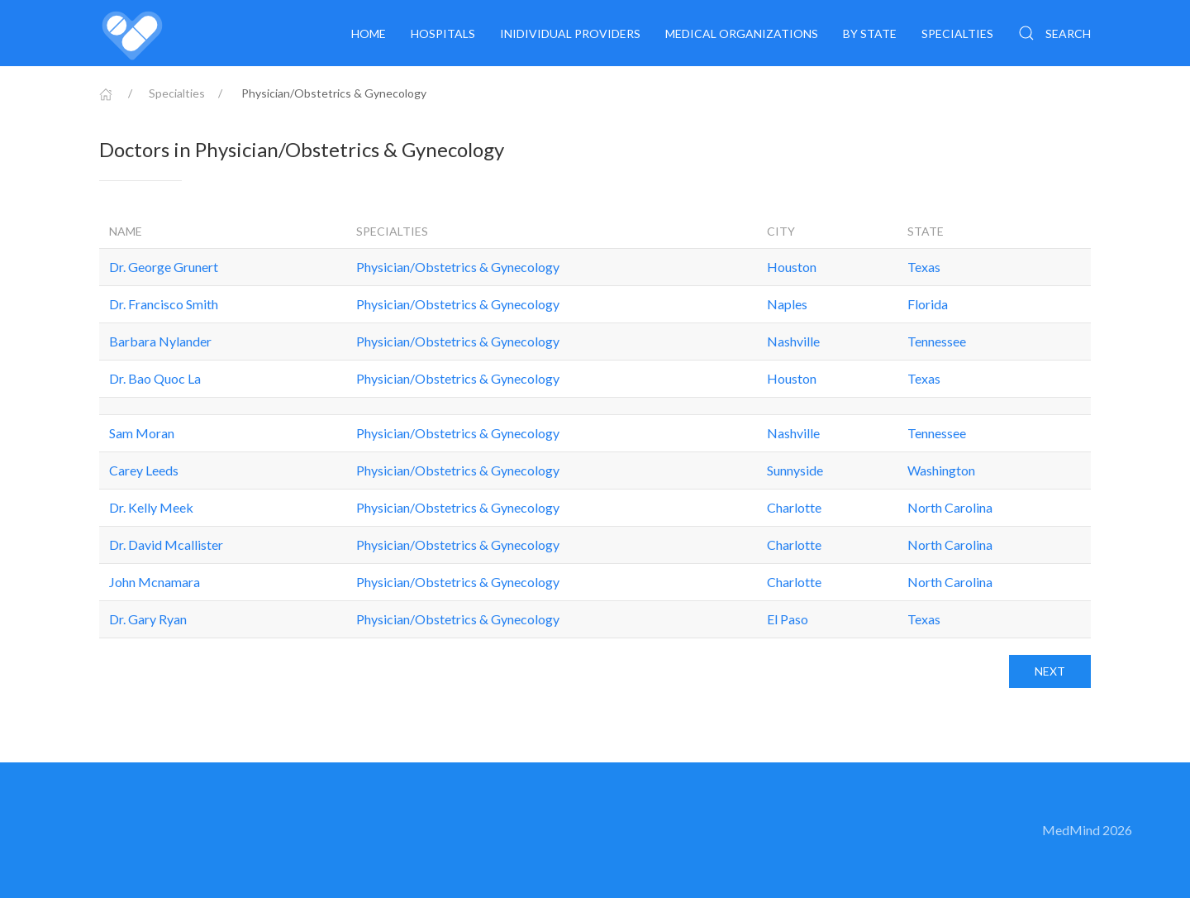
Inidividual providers (570, 33)
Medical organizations (741, 33)
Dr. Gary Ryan (148, 619)
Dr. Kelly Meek (151, 507)
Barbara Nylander (160, 341)
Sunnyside (795, 470)
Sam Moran (141, 433)
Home (368, 33)
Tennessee (936, 341)
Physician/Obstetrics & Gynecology (457, 267)
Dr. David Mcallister (166, 544)
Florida (927, 304)
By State (870, 33)
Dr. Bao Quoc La (155, 378)
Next (1050, 671)
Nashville (793, 341)
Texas (923, 267)
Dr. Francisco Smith (163, 304)
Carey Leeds (143, 470)
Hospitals (443, 33)
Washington (941, 470)
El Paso (787, 619)
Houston (791, 267)
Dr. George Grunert (163, 267)
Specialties (957, 33)
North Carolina (949, 507)
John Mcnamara (154, 582)
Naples (787, 304)
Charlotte (794, 507)
